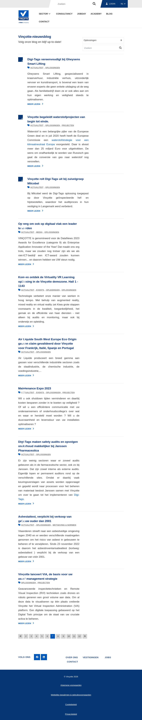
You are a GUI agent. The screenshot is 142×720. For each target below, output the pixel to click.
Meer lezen (26, 104)
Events (40, 290)
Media (39, 232)
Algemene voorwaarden (70, 685)
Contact (44, 21)
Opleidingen (53, 290)
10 (69, 636)
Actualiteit (27, 68)
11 (74, 636)
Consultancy (64, 14)
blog (109, 14)
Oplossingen (43, 68)
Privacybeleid (71, 714)
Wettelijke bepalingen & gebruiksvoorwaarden (71, 694)
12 (79, 636)
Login (110, 4)
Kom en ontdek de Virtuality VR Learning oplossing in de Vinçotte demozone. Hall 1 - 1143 (48, 281)
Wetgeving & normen (64, 525)
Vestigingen (91, 657)
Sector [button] (45, 14)
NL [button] (123, 4)
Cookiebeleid (71, 704)
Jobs (108, 657)
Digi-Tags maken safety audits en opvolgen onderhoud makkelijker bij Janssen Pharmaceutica (48, 446)
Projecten (59, 125)
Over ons (72, 657)
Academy (96, 14)
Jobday (81, 14)
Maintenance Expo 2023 (34, 388)
